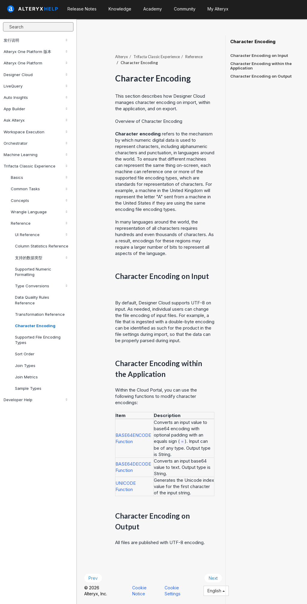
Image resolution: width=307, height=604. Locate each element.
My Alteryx (217, 8)
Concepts (39, 200)
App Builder (35, 108)
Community (184, 8)
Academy (152, 8)
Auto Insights (35, 97)
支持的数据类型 (41, 257)
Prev (93, 578)
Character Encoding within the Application (261, 65)
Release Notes (82, 8)
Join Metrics (26, 377)
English (216, 590)
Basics (39, 177)
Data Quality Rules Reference (32, 300)
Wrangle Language (39, 211)
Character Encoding (35, 325)
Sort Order (24, 353)
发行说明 (35, 40)
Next (213, 578)
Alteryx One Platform (35, 63)
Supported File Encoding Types (38, 340)
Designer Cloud (35, 74)
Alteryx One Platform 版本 (35, 51)
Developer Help (35, 399)
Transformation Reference (40, 314)
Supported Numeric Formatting (33, 272)
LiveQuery (35, 86)
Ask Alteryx (35, 120)
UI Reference (41, 234)
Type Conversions (41, 285)
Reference (39, 223)
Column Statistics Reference (41, 246)
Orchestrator (35, 143)
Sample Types (28, 388)
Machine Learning (35, 154)
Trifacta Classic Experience (35, 166)
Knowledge (120, 8)
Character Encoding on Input (259, 55)
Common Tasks (39, 188)
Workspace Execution (35, 131)
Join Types (25, 365)
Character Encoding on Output (261, 76)
